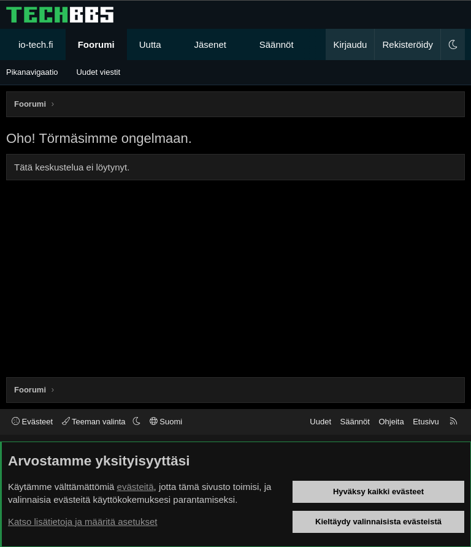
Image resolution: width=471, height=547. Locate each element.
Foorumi (96, 44)
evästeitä (135, 486)
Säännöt (276, 44)
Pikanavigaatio (32, 72)
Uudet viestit (98, 72)
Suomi (166, 421)
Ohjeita (391, 421)
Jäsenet (210, 44)
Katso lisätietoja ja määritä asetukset (82, 521)
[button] (172, 44)
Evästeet (32, 421)
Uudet (320, 421)
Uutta (150, 44)
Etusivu (426, 421)
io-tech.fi (35, 44)
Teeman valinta (95, 421)
